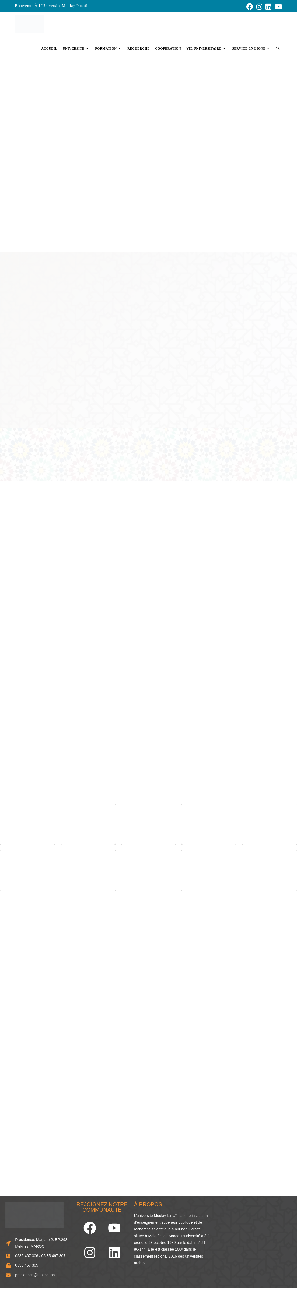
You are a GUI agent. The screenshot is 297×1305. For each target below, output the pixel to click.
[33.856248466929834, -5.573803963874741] (253, 1238)
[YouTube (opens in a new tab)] (277, 6)
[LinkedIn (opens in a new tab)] (268, 6)
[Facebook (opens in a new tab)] (250, 6)
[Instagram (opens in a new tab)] (259, 6)
